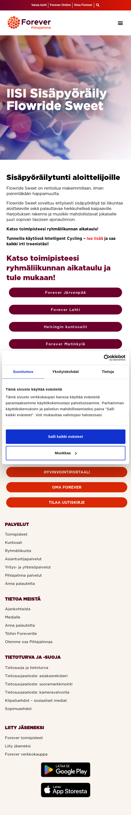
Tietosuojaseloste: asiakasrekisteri (36, 675)
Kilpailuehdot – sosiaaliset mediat (36, 700)
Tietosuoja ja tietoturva (26, 667)
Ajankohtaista (17, 609)
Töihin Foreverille (21, 633)
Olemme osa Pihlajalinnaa (28, 641)
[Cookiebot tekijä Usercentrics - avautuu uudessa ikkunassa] (103, 358)
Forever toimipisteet (24, 737)
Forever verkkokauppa (26, 754)
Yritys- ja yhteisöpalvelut (28, 567)
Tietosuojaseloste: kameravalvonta (37, 692)
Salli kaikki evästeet (65, 436)
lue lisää (95, 238)
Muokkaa (66, 453)
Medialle (12, 617)
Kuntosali (13, 542)
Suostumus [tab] (23, 371)
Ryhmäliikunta (18, 550)
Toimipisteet (16, 534)
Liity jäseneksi (18, 746)
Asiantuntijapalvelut (23, 559)
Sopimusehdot (18, 708)
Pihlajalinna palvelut (23, 575)
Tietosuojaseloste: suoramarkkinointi (39, 684)
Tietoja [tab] (108, 371)
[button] (120, 23)
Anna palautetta (20, 583)
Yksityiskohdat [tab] (65, 371)
